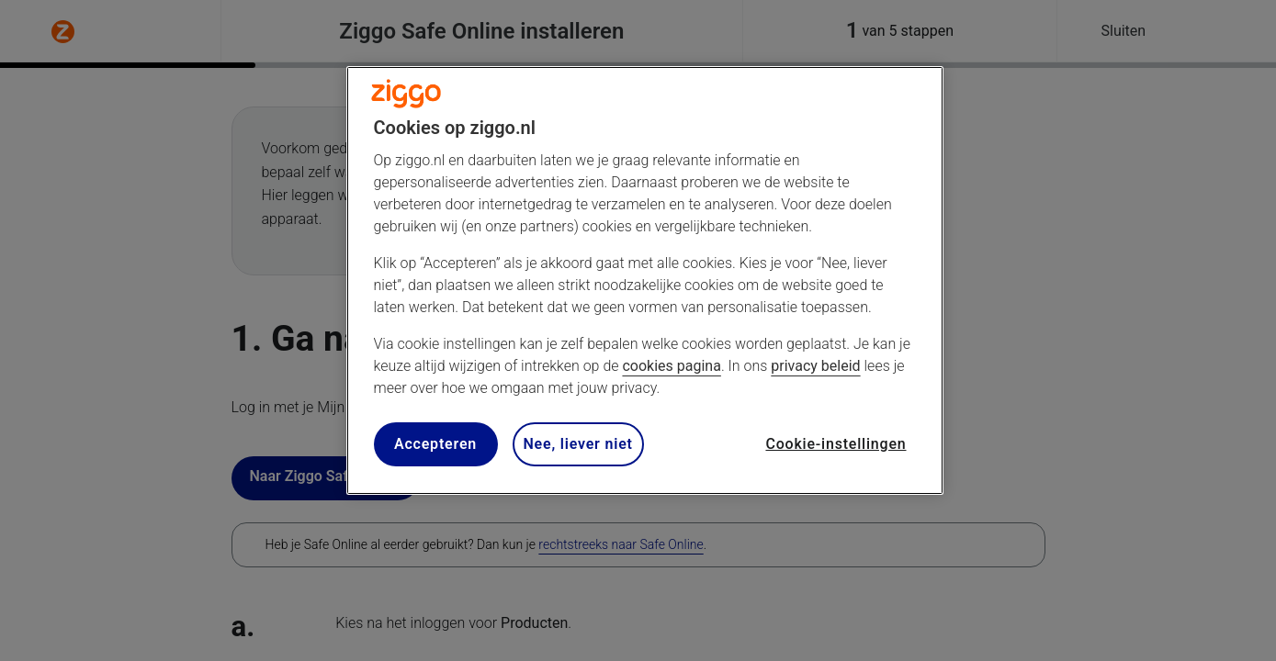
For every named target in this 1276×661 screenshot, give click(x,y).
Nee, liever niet (578, 444)
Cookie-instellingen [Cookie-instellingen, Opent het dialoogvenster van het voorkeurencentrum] (835, 444)
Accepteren (435, 444)
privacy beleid (815, 366)
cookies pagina (671, 366)
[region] (644, 280)
